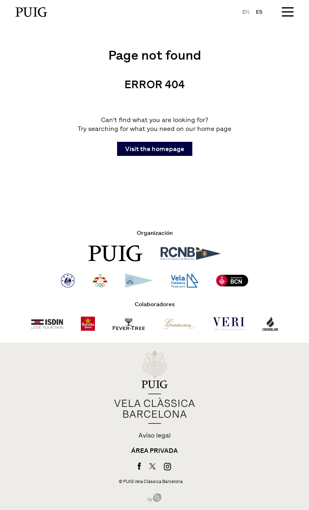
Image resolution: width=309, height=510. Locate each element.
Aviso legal (154, 435)
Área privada (154, 450)
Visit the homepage (154, 149)
